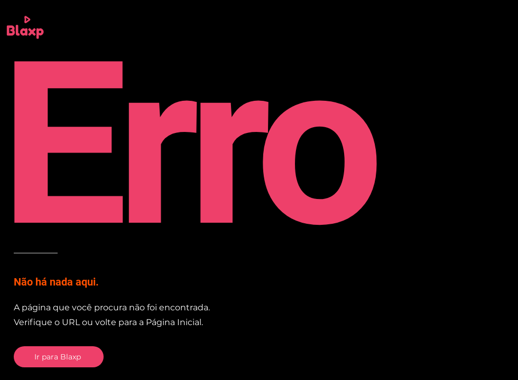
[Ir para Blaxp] (59, 356)
